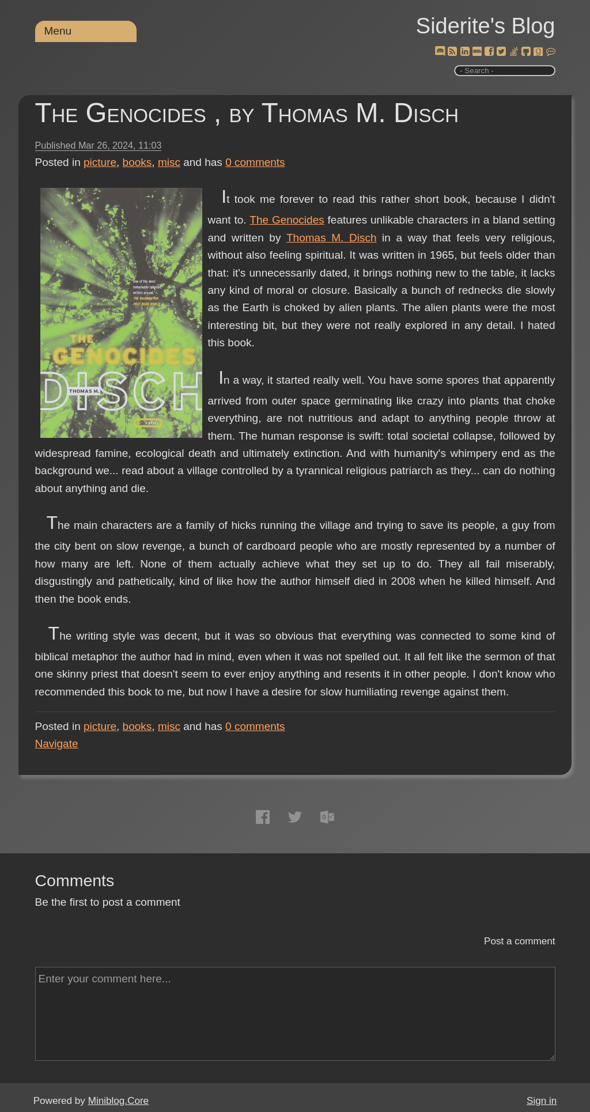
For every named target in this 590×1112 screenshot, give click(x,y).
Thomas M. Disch (331, 238)
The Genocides (286, 220)
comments (255, 162)
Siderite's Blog (485, 26)
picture (100, 162)
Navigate (56, 743)
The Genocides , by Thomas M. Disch (247, 112)
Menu (58, 31)
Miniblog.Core (118, 1100)
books (137, 162)
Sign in (542, 1100)
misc (169, 162)
